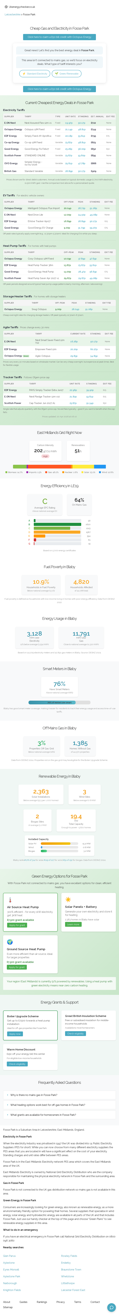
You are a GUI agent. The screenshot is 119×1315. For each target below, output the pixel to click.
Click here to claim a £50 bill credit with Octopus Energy (59, 37)
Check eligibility (75, 1034)
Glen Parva (9, 1256)
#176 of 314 (29, 860)
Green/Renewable (70, 73)
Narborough (10, 1283)
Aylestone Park (11, 1276)
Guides (23, 1302)
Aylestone (9, 1263)
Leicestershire (12, 14)
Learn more (73, 924)
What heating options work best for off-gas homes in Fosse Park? (47, 1105)
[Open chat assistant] (111, 1307)
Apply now (15, 1034)
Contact (95, 1302)
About (6, 1302)
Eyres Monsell (11, 1269)
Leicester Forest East (73, 1290)
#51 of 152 (67, 860)
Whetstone (67, 1276)
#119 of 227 (49, 860)
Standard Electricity (36, 73)
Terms (77, 1302)
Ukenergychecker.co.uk (20, 6)
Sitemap (8, 1307)
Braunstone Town (71, 1269)
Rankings (42, 1302)
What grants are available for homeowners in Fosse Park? (43, 1115)
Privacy (60, 1302)
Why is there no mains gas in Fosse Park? (33, 1095)
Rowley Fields (69, 1256)
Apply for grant (17, 925)
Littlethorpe (68, 1283)
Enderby (66, 1263)
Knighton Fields (12, 1290)
